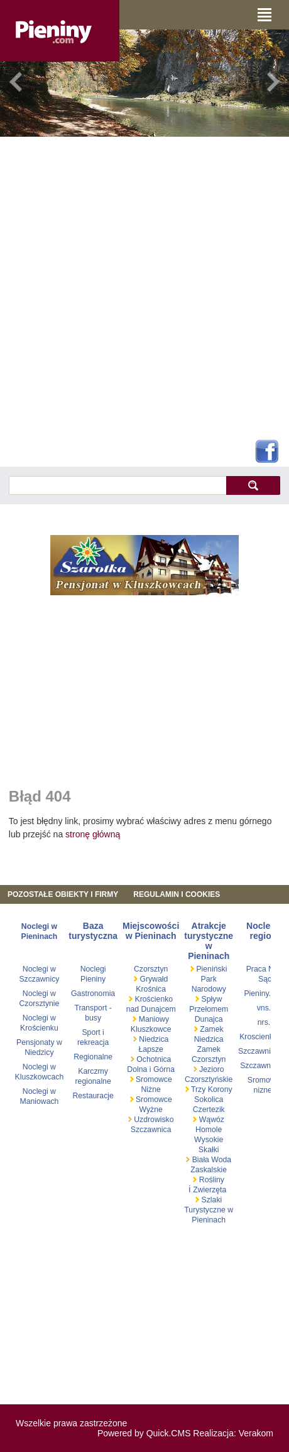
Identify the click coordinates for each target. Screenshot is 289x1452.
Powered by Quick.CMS (144, 1433)
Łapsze (150, 1049)
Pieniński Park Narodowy (209, 979)
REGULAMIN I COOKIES (176, 894)
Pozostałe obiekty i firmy (63, 894)
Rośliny (210, 1179)
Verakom (256, 1433)
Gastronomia (93, 993)
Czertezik (209, 1109)
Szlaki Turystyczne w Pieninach (208, 1209)
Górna (164, 1069)
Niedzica (152, 1039)
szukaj (253, 485)
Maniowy (152, 1019)
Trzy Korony (210, 1089)
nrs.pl (267, 1022)
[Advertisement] (140, 285)
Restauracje (92, 1095)
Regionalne (93, 1056)
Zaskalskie (208, 1169)
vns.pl (267, 1008)
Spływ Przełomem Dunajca (208, 1009)
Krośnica (151, 989)
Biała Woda (210, 1159)
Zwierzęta (209, 1189)
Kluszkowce (151, 1029)
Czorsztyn (151, 969)
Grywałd (153, 979)
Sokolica (208, 1099)
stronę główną (92, 834)
